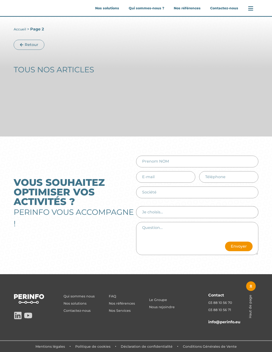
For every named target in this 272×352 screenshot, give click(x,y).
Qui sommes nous (79, 296)
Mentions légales (50, 346)
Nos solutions (107, 8)
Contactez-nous (224, 8)
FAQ (112, 296)
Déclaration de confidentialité (147, 346)
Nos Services (120, 311)
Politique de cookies (92, 346)
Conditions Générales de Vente (210, 346)
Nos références (187, 8)
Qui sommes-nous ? (146, 8)
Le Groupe (158, 300)
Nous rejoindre (162, 307)
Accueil (20, 29)
